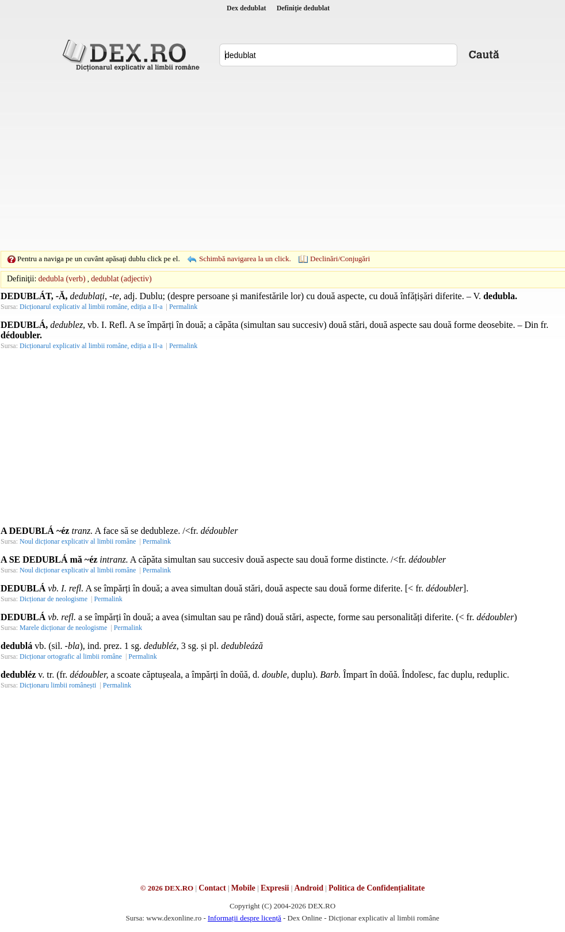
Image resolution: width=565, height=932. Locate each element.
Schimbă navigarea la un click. (245, 258)
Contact (212, 888)
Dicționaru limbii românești (58, 685)
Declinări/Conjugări (340, 258)
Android (309, 888)
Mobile (243, 888)
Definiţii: (21, 278)
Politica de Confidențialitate (377, 888)
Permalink (183, 307)
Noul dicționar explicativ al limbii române (78, 541)
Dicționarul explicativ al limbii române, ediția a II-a (91, 307)
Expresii (275, 888)
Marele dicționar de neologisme (63, 628)
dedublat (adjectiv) (121, 278)
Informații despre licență (244, 918)
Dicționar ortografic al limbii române (71, 656)
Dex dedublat (246, 8)
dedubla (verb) (62, 278)
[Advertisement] (264, 161)
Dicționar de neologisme (53, 599)
